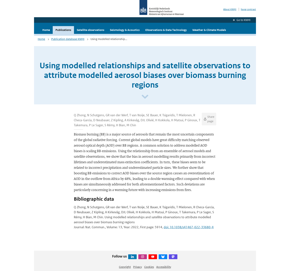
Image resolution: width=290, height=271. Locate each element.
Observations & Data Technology (166, 30)
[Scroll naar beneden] (145, 96)
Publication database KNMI (67, 39)
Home (46, 30)
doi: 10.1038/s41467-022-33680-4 (189, 227)
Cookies (149, 267)
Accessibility (163, 267)
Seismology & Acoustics (125, 30)
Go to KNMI (243, 20)
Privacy (137, 267)
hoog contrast (248, 9)
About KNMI (229, 9)
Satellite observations (90, 30)
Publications (63, 30)
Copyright (125, 267)
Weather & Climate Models (209, 30)
